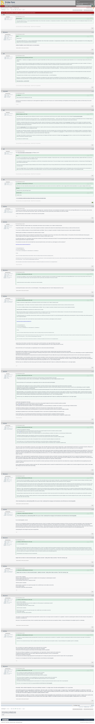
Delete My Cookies (13, 722)
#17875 (92, 509)
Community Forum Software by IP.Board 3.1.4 (87, 722)
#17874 (92, 474)
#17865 (92, 110)
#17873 (92, 423)
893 (13, 9)
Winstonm (5, 32)
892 (11, 9)
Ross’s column (65, 135)
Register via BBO (80, 4)
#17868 (92, 206)
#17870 (92, 270)
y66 (4, 14)
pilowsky (5, 222)
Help (91, 4)
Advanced (94, 6)
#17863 (92, 53)
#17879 (92, 631)
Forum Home (7, 722)
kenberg (5, 206)
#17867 (92, 179)
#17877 (92, 566)
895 (17, 9)
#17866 (92, 149)
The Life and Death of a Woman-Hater (24, 152)
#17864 (92, 91)
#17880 (92, 666)
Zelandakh (5, 91)
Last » (24, 9)
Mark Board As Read (19, 722)
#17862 (92, 32)
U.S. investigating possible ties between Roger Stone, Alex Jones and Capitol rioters (31, 198)
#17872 (92, 371)
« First (8, 9)
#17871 (92, 296)
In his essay (61, 131)
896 (19, 9)
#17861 (92, 14)
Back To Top (3, 722)
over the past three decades (78, 116)
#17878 (92, 595)
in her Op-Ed (68, 122)
